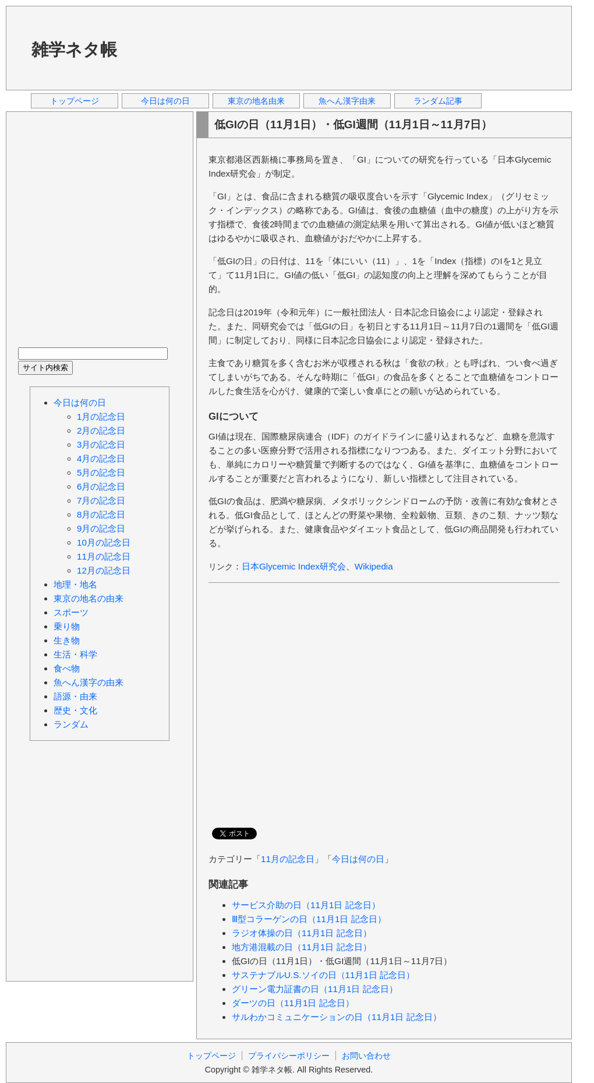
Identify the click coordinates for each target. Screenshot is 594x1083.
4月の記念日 (101, 458)
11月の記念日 (287, 859)
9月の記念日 (101, 528)
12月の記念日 (103, 570)
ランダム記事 (437, 101)
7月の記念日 (101, 500)
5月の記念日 (101, 472)
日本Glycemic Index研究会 (294, 566)
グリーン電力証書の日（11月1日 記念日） (315, 989)
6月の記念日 (101, 486)
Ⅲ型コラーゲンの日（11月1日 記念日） (309, 919)
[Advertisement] (177, 47)
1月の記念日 (101, 416)
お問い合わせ (366, 1055)
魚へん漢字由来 (347, 101)
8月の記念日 (101, 514)
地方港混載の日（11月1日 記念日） (302, 947)
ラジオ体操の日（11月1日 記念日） (302, 933)
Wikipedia (374, 566)
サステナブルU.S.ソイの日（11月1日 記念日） (323, 975)
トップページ (74, 101)
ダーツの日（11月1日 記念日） (293, 1003)
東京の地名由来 (256, 101)
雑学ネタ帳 (74, 49)
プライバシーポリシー (289, 1055)
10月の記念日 (103, 542)
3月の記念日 (101, 444)
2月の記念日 (101, 430)
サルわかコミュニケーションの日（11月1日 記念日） (336, 1017)
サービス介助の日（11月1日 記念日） (306, 905)
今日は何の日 (165, 101)
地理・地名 (75, 584)
